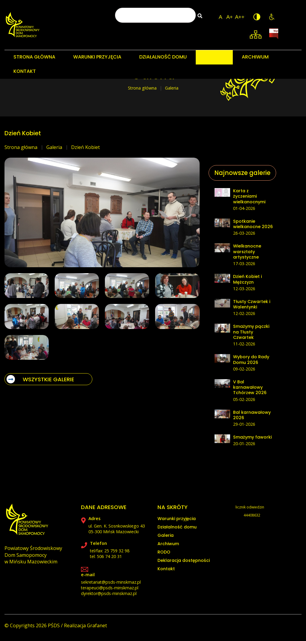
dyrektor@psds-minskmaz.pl (109, 593)
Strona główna (142, 88)
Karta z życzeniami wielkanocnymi (249, 196)
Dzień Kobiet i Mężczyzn (247, 279)
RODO (163, 552)
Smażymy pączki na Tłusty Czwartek (251, 331)
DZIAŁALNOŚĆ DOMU (163, 56)
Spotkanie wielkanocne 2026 (253, 224)
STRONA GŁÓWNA (34, 56)
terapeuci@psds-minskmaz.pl (109, 588)
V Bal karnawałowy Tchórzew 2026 (250, 387)
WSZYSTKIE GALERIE (40, 379)
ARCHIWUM (255, 56)
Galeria (54, 147)
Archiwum (168, 544)
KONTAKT (24, 71)
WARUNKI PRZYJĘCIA (97, 56)
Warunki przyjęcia (176, 519)
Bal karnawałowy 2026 (252, 415)
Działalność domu (177, 527)
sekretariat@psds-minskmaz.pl (111, 582)
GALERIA (214, 56)
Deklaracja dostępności (183, 560)
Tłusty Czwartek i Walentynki (251, 304)
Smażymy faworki (252, 437)
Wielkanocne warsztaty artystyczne (247, 251)
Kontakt (166, 569)
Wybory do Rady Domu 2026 (251, 359)
